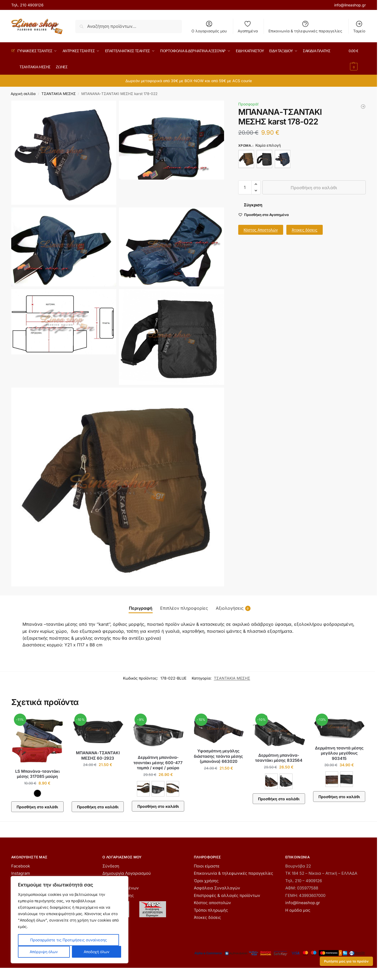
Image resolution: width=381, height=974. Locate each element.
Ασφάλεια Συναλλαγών (217, 887)
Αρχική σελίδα (23, 94)
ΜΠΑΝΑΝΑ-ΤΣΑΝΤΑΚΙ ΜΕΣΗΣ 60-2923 (98, 755)
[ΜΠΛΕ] (283, 159)
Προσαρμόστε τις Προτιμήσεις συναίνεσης (68, 940)
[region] (69, 919)
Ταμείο (359, 26)
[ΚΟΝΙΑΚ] (331, 779)
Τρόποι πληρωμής (211, 910)
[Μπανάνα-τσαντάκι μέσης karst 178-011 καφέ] (363, 106)
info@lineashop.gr (350, 5)
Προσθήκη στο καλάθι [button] (97, 807)
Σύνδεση (110, 866)
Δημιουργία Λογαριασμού (126, 873)
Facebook (20, 866)
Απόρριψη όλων (44, 951)
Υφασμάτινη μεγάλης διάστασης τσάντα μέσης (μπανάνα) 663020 (218, 756)
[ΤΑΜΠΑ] (172, 789)
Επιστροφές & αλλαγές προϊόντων (227, 895)
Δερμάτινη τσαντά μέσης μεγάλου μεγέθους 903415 (339, 753)
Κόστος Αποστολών (261, 230)
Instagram (20, 873)
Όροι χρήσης (206, 880)
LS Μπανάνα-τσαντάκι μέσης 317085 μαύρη (37, 774)
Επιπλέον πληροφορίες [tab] (184, 608)
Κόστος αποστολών (212, 902)
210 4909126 (32, 5)
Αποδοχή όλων (96, 951)
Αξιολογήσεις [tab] (233, 608)
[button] (357, 59)
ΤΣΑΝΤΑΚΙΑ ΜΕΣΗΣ (58, 94)
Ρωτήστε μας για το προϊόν (346, 961)
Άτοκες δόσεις (304, 230)
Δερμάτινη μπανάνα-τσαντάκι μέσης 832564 (278, 758)
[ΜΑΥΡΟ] (264, 159)
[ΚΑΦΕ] (246, 159)
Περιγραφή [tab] (140, 608)
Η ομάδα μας (297, 910)
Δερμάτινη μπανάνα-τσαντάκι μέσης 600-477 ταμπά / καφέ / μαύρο (158, 762)
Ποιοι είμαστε (207, 866)
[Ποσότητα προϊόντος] (245, 187)
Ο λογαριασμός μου (209, 26)
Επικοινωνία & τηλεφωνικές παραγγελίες (305, 26)
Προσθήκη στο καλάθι (314, 187)
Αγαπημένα (248, 26)
